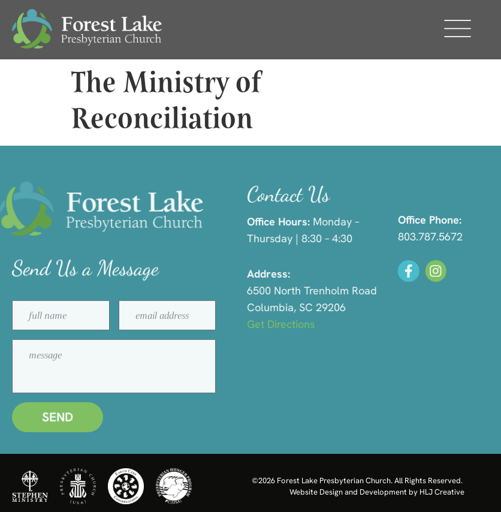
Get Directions (294, 324)
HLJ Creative (441, 492)
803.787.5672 (438, 236)
